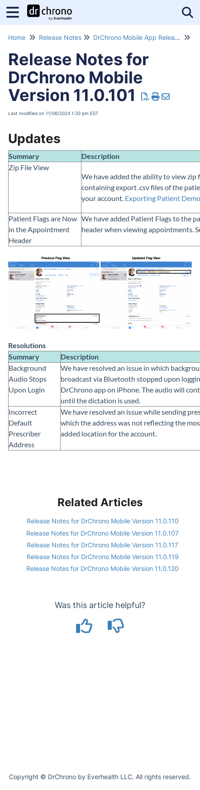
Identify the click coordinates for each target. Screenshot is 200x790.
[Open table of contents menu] (16, 11)
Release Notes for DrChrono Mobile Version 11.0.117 (102, 545)
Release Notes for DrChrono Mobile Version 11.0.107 (102, 533)
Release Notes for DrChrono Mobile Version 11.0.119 (103, 556)
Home (16, 37)
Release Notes (60, 37)
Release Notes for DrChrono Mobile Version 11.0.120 (102, 568)
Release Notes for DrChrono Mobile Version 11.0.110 (103, 521)
